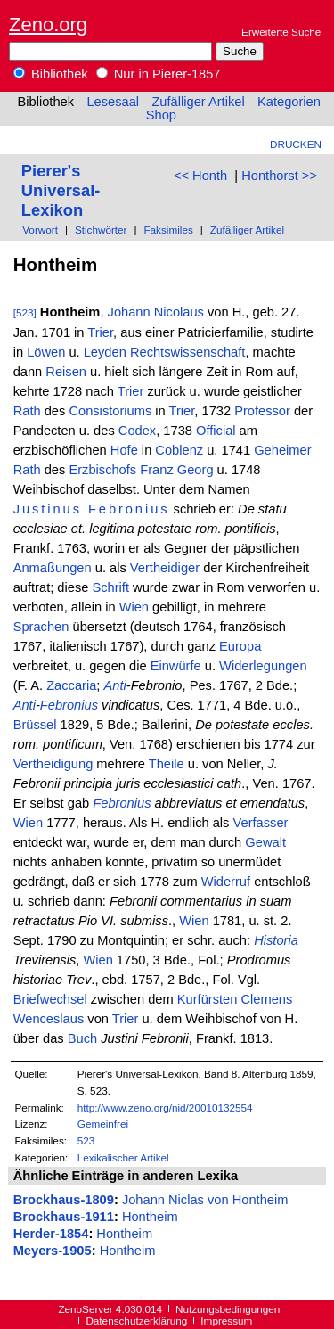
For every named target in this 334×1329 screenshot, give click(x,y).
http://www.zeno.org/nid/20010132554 (165, 1107)
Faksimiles (167, 229)
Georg (195, 470)
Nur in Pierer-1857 (158, 74)
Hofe (124, 450)
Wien (134, 607)
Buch (82, 1038)
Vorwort (40, 229)
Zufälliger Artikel (197, 101)
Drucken (296, 144)
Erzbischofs (102, 470)
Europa (240, 646)
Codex (137, 430)
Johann (129, 312)
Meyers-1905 (52, 1250)
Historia (276, 940)
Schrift (110, 587)
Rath (27, 411)
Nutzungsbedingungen (227, 1309)
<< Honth (200, 175)
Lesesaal (112, 101)
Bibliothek (50, 74)
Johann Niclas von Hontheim (205, 1200)
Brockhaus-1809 (63, 1200)
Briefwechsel (50, 999)
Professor (262, 411)
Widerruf (225, 881)
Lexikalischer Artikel (123, 1157)
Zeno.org (48, 24)
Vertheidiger (165, 568)
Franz (156, 470)
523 (86, 1140)
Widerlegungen (263, 666)
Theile (166, 764)
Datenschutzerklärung (136, 1320)
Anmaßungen (52, 568)
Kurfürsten (207, 999)
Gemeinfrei (102, 1123)
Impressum (226, 1320)
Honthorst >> (279, 175)
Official (216, 430)
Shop (161, 115)
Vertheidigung (53, 764)
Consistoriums (110, 411)
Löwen (46, 352)
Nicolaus (179, 312)
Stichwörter (101, 229)
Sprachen (41, 626)
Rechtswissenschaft (188, 352)
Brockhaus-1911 (63, 1217)
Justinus (47, 509)
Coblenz (179, 450)
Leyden (105, 352)
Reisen (65, 372)
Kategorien (289, 101)
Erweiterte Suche (281, 31)
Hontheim (150, 1217)
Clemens (266, 999)
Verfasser (261, 823)
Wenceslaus (49, 1019)
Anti (114, 685)
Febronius (129, 509)
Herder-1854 (51, 1233)
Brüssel (35, 725)
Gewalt (265, 842)
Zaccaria (71, 685)
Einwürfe (176, 666)
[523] (25, 312)
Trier (100, 332)
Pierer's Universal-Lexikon (61, 190)
